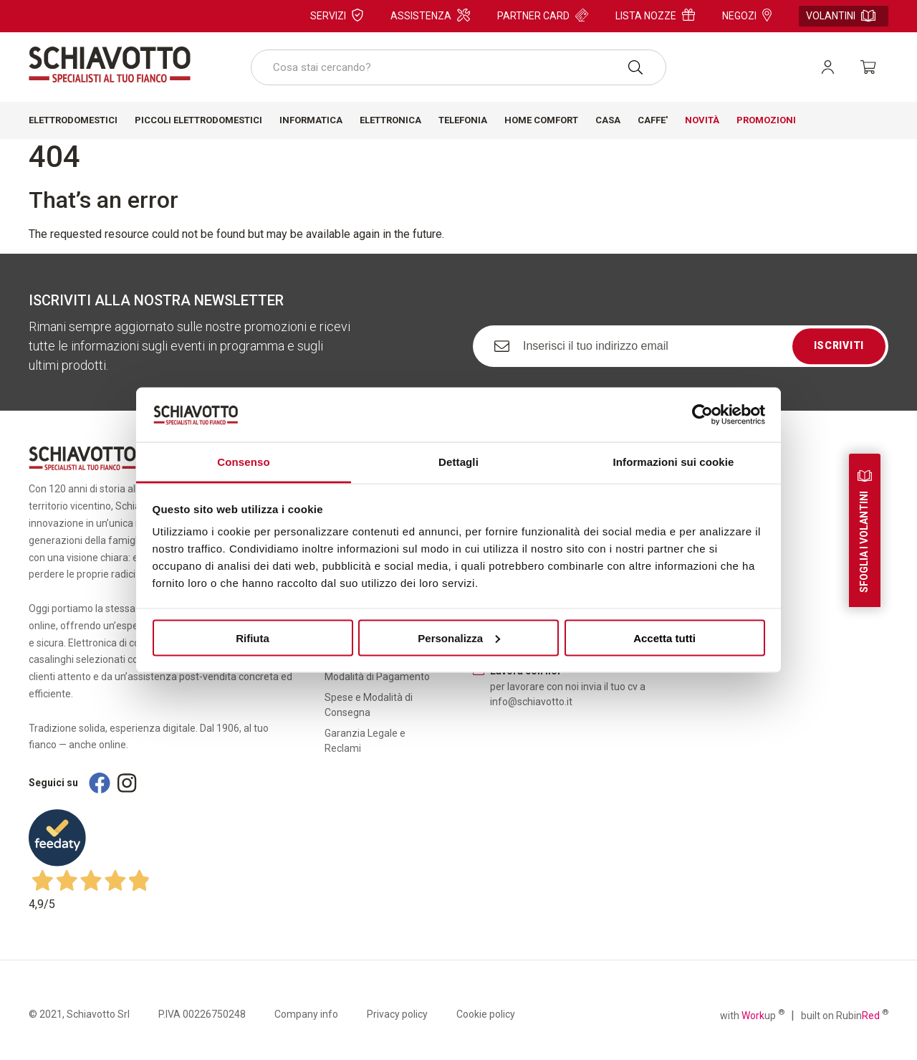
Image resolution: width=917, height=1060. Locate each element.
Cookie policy (485, 1014)
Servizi (336, 15)
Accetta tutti (664, 637)
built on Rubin (844, 1014)
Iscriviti (839, 345)
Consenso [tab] (243, 462)
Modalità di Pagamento (377, 676)
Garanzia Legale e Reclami (365, 740)
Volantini (840, 16)
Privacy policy (397, 1014)
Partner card (542, 15)
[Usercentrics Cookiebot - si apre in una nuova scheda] (702, 414)
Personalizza (459, 637)
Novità (702, 120)
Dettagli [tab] (458, 462)
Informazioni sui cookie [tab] (673, 462)
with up (752, 1014)
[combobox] (458, 67)
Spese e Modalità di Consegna (369, 705)
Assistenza (430, 15)
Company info (306, 1014)
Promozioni (766, 120)
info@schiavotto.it (531, 701)
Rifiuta (252, 637)
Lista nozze (655, 15)
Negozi (747, 15)
